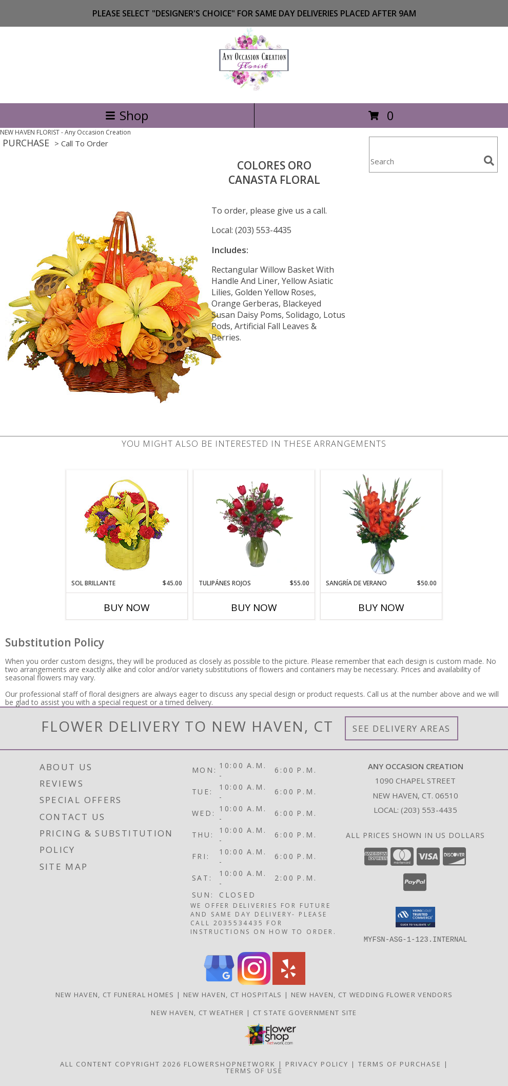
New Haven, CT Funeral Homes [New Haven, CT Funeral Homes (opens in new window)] (114, 994)
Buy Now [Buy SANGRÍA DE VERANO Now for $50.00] (381, 607)
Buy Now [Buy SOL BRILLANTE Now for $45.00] (127, 607)
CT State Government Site (305, 1012)
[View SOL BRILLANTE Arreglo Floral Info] (127, 524)
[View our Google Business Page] (219, 981)
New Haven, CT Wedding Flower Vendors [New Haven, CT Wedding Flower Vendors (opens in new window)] (372, 994)
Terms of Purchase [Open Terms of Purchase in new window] (399, 1063)
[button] (415, 917)
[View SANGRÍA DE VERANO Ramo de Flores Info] (381, 524)
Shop (126, 115)
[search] (489, 160)
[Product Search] (424, 161)
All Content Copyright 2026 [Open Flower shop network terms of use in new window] (120, 1063)
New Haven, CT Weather (197, 1012)
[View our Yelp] (288, 981)
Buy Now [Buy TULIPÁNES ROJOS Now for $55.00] (254, 607)
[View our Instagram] (254, 981)
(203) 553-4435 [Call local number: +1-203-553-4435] (429, 810)
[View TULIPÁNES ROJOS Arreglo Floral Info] (254, 524)
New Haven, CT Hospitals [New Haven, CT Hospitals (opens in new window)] (232, 994)
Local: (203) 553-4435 (251, 230)
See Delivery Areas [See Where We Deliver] (402, 728)
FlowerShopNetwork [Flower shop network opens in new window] (230, 1063)
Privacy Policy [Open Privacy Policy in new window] (316, 1063)
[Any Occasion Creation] (254, 88)
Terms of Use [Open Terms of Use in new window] (254, 1070)
